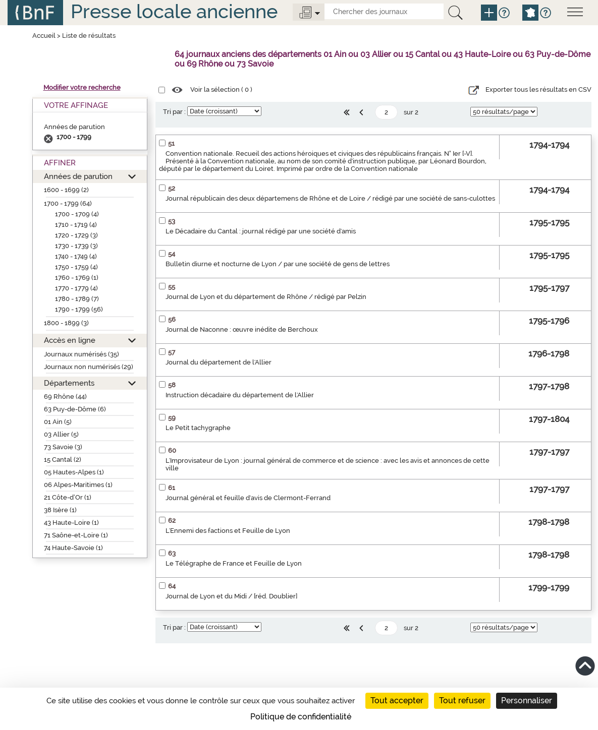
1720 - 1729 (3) (76, 235)
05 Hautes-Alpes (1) (74, 472)
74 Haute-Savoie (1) (73, 548)
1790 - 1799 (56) (79, 309)
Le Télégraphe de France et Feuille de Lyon (234, 563)
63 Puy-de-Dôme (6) (75, 409)
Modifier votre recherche (82, 87)
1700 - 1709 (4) (77, 214)
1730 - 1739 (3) (76, 246)
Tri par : (174, 111)
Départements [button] (69, 383)
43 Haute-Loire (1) (71, 522)
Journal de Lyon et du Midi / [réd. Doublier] (231, 596)
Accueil (44, 35)
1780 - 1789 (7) (77, 298)
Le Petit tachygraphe (198, 428)
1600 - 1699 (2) (66, 190)
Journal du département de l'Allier (218, 362)
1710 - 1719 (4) (76, 224)
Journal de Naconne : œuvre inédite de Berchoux (242, 329)
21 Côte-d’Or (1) (67, 497)
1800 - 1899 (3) (66, 323)
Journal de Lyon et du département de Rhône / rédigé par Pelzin (266, 296)
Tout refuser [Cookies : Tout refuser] (462, 700)
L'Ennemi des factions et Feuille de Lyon (228, 530)
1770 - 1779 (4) (76, 288)
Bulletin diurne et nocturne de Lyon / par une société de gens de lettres (278, 264)
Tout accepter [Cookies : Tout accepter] (396, 700)
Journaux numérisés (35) (81, 354)
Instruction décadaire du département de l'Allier (240, 395)
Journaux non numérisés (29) (88, 367)
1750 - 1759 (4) (76, 267)
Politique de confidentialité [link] (300, 716)
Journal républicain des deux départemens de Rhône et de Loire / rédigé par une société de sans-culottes (330, 198)
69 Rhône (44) (65, 396)
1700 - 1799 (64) (68, 203)
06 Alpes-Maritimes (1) (78, 485)
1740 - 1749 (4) (76, 256)
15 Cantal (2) (62, 459)
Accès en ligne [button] (69, 340)
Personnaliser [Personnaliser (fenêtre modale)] (526, 700)
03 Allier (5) (61, 434)
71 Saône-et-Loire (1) (76, 535)
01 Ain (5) (58, 421)
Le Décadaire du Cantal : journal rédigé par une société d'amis (261, 231)
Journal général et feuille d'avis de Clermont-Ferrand (248, 498)
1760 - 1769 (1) (76, 277)
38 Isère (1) (60, 510)
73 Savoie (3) (63, 447)
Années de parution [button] (78, 176)
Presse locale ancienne (174, 11)
